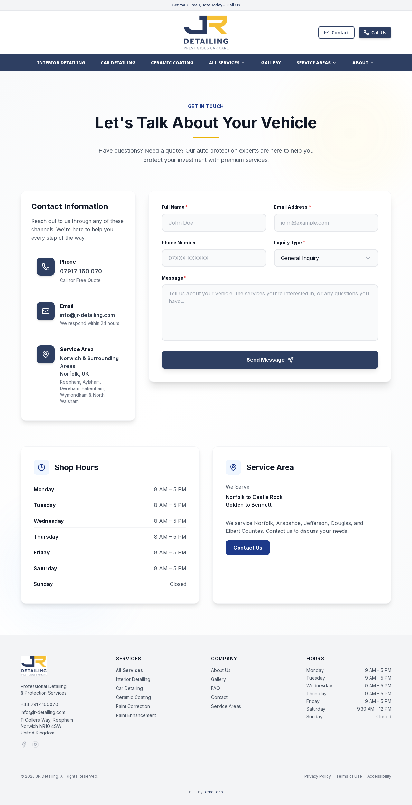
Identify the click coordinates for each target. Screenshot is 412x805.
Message (174, 278)
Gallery (218, 679)
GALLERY (271, 63)
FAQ (215, 688)
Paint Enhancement (136, 715)
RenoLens (213, 792)
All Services (129, 670)
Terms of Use (349, 776)
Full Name (175, 207)
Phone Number (179, 242)
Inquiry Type (289, 242)
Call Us (233, 5)
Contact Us (247, 547)
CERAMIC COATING (172, 63)
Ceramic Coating (133, 697)
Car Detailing (129, 688)
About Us (220, 670)
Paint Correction (133, 706)
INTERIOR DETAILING (61, 63)
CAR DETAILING (118, 63)
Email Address (292, 207)
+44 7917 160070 (39, 704)
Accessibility (379, 776)
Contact (336, 32)
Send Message (270, 360)
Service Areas (226, 706)
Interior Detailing (133, 679)
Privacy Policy (317, 776)
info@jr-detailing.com (43, 712)
